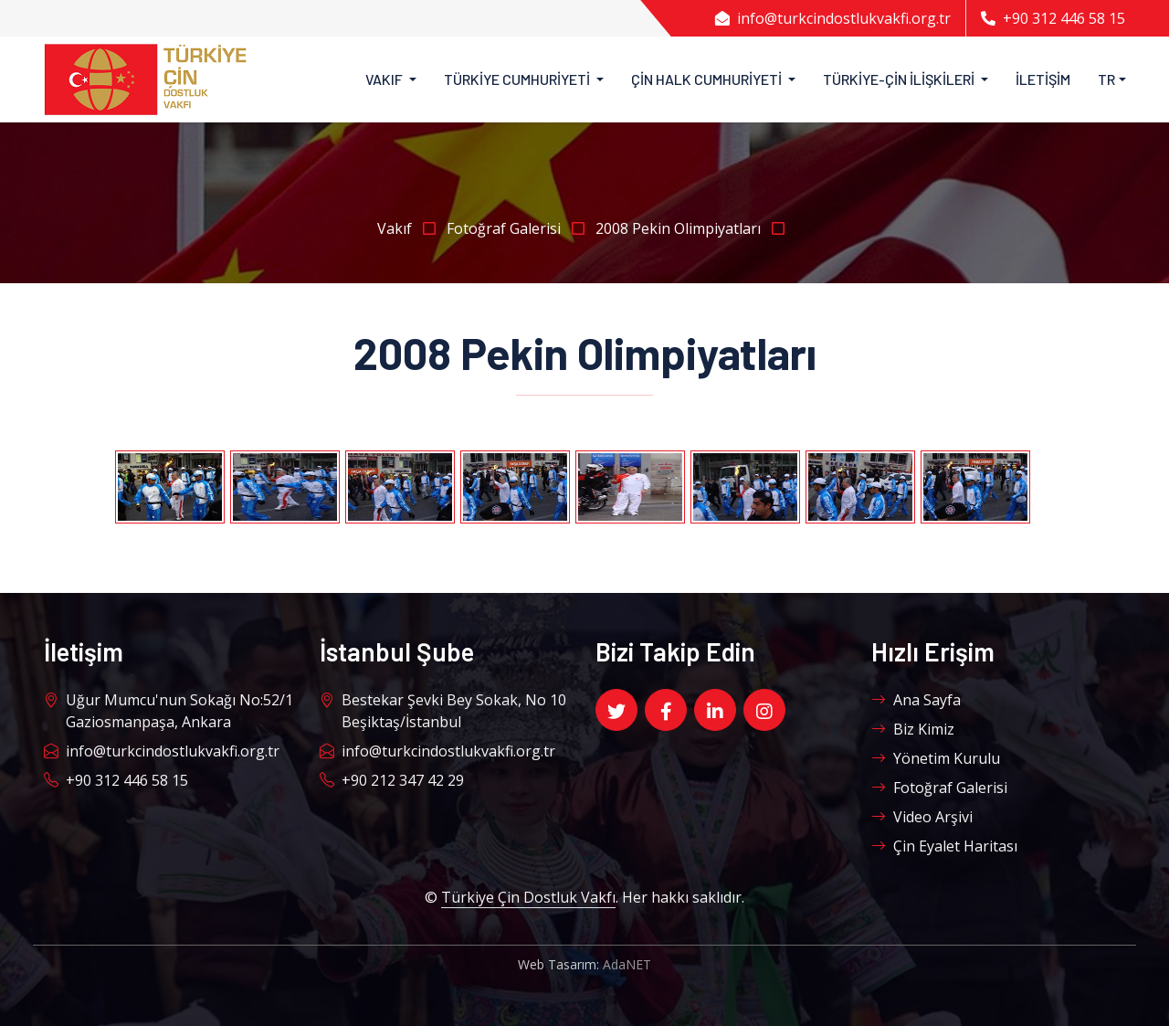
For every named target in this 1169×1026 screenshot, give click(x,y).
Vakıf (412, 228)
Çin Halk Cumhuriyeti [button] (708, 79)
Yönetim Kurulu (935, 758)
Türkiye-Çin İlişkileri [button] (900, 79)
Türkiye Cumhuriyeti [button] (518, 79)
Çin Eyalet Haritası (944, 846)
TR (1106, 79)
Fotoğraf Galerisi (521, 228)
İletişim (1043, 79)
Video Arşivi (922, 817)
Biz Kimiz (912, 729)
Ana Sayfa (916, 700)
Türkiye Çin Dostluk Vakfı (528, 897)
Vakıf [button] (385, 79)
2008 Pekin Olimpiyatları (693, 228)
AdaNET (627, 964)
